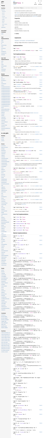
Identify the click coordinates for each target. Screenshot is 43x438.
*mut (30, 288)
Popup (17, 48)
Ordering (32, 120)
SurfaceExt (21, 405)
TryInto (22, 432)
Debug (17, 73)
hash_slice (18, 106)
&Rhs (25, 160)
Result (37, 75)
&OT (25, 154)
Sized (19, 110)
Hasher (18, 101)
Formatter (28, 75)
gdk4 (14, 1)
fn (23, 90)
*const (31, 261)
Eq (17, 80)
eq (15, 154)
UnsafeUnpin (19, 227)
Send (18, 217)
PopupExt (20, 387)
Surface (21, 116)
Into (21, 368)
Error (17, 366)
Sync (18, 219)
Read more (34, 69)
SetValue (18, 86)
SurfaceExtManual (23, 410)
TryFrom (22, 423)
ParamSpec (18, 84)
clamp (16, 141)
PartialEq (28, 150)
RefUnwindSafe (20, 223)
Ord (17, 118)
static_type (18, 209)
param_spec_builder (20, 93)
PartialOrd (29, 168)
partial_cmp (18, 171)
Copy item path (23, 3)
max (16, 126)
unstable (37, 66)
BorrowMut (20, 244)
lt (15, 179)
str (26, 90)
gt (15, 192)
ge (15, 199)
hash (16, 99)
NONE (20, 50)
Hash (17, 97)
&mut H (28, 99)
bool (30, 154)
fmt (16, 75)
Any (19, 236)
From (19, 258)
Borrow (20, 240)
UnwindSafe (19, 230)
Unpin (17, 225)
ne (15, 160)
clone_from (18, 66)
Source (14, 4)
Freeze (18, 221)
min (16, 134)
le (15, 185)
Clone (17, 57)
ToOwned (20, 414)
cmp (16, 120)
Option (24, 50)
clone (16, 59)
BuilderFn (18, 90)
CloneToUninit (22, 253)
